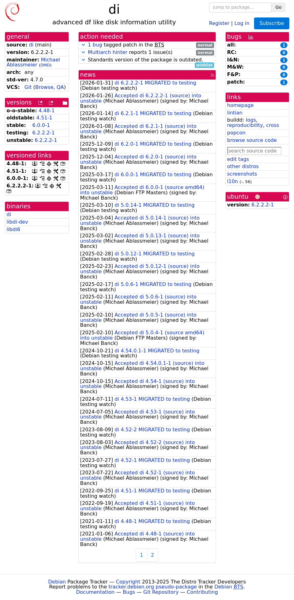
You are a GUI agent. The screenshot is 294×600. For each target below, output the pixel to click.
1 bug (95, 45)
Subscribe (271, 23)
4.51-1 (44, 118)
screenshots (242, 174)
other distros (243, 166)
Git (28, 87)
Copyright (128, 582)
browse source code (252, 140)
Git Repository (161, 592)
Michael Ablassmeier (33, 62)
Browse (44, 87)
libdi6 (13, 229)
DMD (45, 65)
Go (279, 7)
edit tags (238, 159)
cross (272, 125)
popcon (236, 133)
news (88, 74)
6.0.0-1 (41, 125)
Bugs (129, 592)
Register (219, 23)
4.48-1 (47, 111)
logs (251, 120)
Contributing (202, 592)
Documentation (95, 592)
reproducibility (245, 125)
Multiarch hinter (108, 52)
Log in (241, 23)
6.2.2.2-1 (43, 133)
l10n (232, 181)
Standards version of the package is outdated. (147, 60)
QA (60, 87)
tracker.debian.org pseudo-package (153, 587)
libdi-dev (17, 222)
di (31, 45)
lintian (235, 113)
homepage (240, 105)
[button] (83, 45)
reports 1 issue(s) (147, 52)
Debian (57, 582)
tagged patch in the (147, 45)
